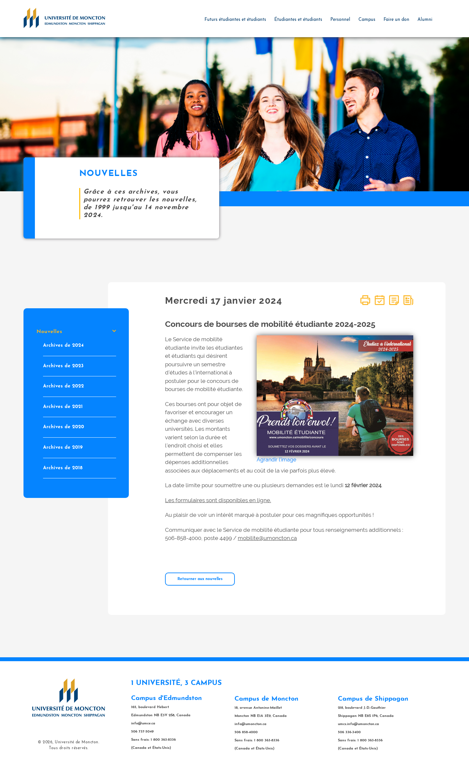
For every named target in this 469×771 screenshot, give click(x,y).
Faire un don (396, 19)
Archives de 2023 (63, 365)
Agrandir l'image (276, 460)
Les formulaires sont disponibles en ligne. (218, 500)
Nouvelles (76, 331)
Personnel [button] (340, 19)
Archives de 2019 (63, 447)
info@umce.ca (143, 723)
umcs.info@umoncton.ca (358, 724)
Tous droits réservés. (68, 748)
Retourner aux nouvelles (199, 579)
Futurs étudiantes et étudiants (235, 19)
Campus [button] (366, 19)
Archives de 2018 (63, 467)
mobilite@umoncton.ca (267, 538)
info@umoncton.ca (250, 724)
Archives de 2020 (63, 427)
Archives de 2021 (63, 406)
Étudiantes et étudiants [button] (298, 19)
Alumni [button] (424, 19)
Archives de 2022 (63, 386)
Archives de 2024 (63, 345)
